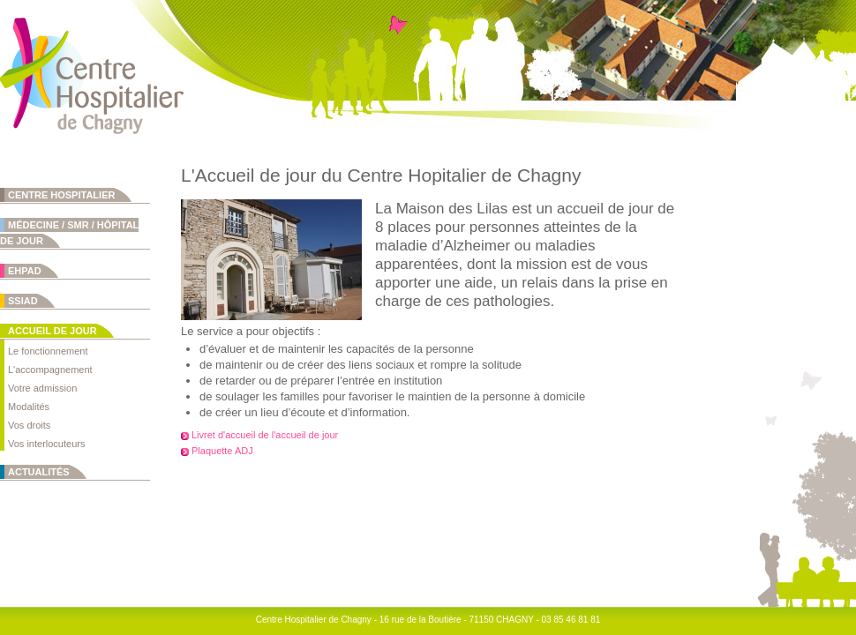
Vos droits (29, 425)
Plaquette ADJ (222, 450)
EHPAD (24, 270)
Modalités (28, 406)
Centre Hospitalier (61, 195)
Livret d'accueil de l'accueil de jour (264, 435)
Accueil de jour (52, 330)
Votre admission (42, 388)
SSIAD (23, 300)
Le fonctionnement (48, 351)
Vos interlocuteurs (46, 443)
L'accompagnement (50, 369)
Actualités (39, 472)
